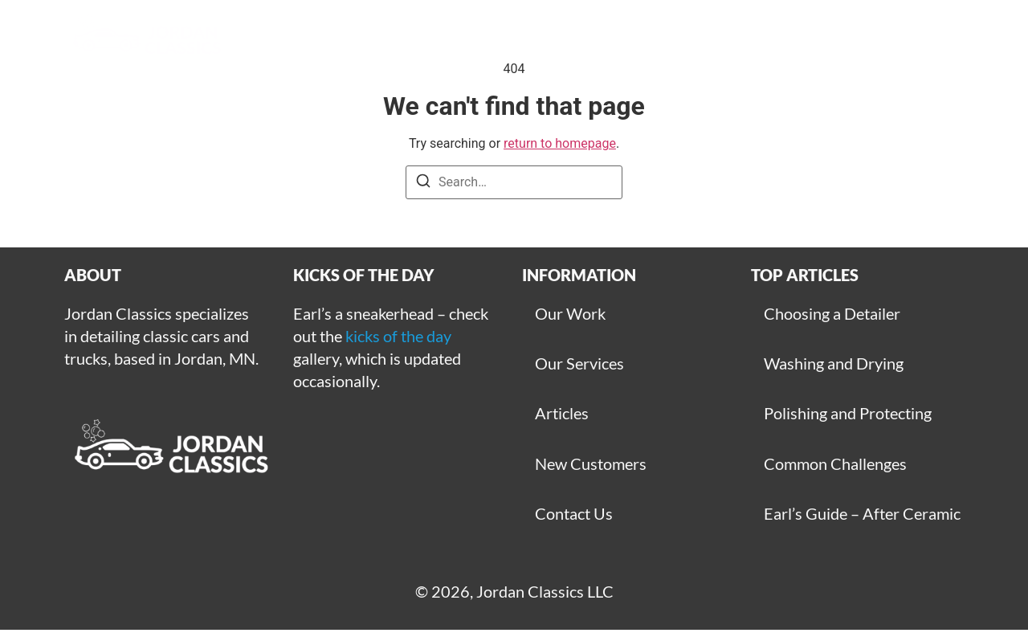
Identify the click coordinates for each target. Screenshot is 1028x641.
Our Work (570, 313)
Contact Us (574, 513)
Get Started (617, 40)
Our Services (579, 363)
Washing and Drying (834, 363)
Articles (726, 40)
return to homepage (560, 143)
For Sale (920, 40)
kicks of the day (398, 335)
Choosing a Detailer (832, 313)
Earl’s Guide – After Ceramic (862, 513)
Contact (823, 40)
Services (507, 40)
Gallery (411, 40)
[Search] (423, 183)
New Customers (591, 463)
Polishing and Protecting (848, 413)
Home (323, 40)
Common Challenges (835, 463)
